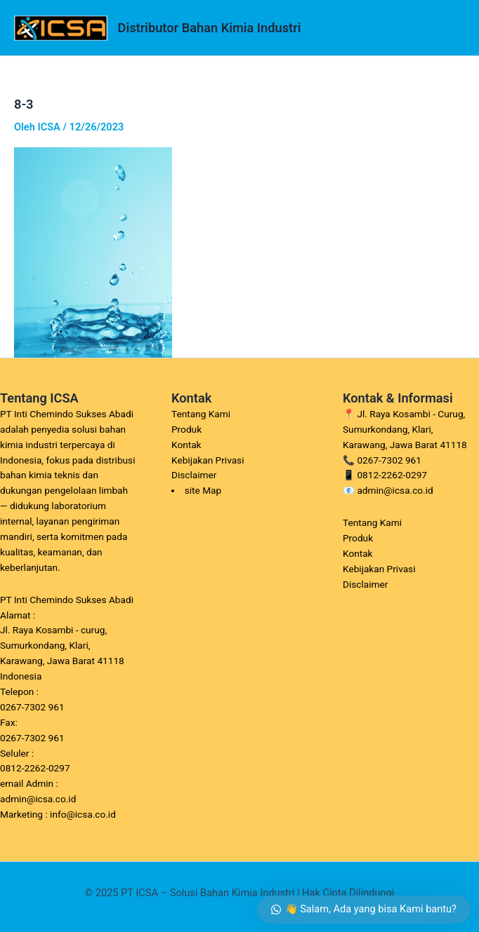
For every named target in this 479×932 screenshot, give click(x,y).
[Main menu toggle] (450, 28)
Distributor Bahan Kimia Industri (209, 27)
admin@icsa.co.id (395, 490)
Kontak (186, 444)
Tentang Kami (200, 413)
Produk (186, 429)
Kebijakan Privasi (207, 460)
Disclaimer (193, 474)
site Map (203, 490)
